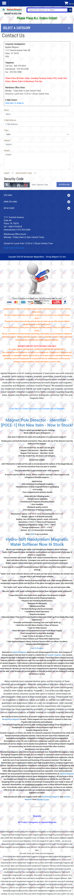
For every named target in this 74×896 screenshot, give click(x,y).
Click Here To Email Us (14, 103)
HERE (32, 534)
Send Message (64, 184)
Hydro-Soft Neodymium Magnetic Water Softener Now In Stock (37, 542)
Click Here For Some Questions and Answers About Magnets (37, 408)
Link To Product (37, 648)
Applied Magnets (19, 652)
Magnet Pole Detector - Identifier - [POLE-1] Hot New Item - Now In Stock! (37, 422)
